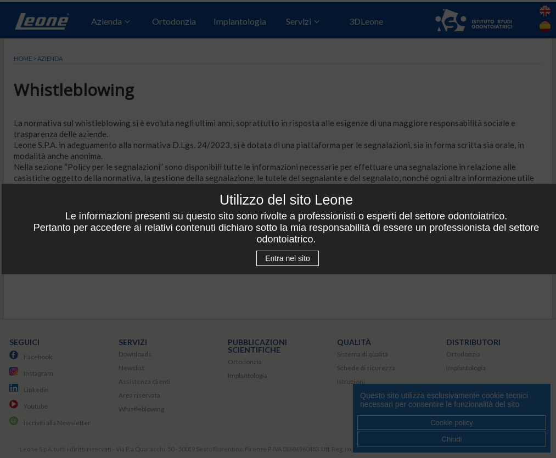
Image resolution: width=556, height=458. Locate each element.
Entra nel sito (287, 258)
